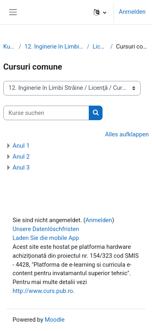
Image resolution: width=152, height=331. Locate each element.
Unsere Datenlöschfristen (46, 229)
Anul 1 (21, 145)
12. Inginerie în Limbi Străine (53, 46)
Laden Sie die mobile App (46, 238)
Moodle (54, 319)
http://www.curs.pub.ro (43, 291)
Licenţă (99, 46)
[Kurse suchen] (46, 113)
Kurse (9, 46)
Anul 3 (21, 167)
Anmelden (132, 11)
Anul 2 (21, 156)
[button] (100, 12)
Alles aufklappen (127, 134)
